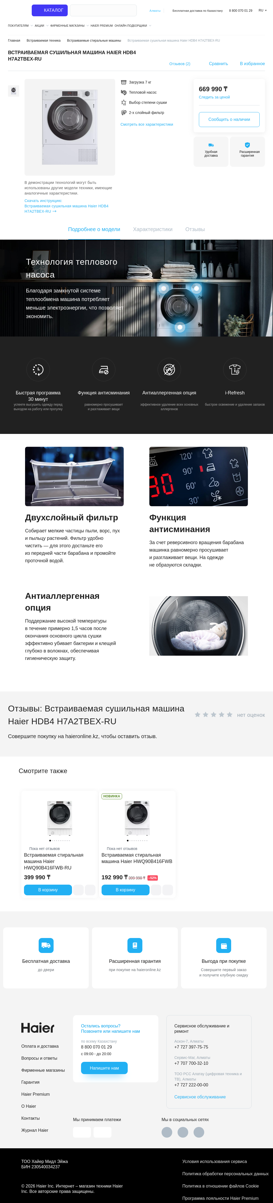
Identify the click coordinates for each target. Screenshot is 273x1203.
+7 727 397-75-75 (191, 1047)
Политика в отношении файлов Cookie (217, 1186)
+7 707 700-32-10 (191, 1063)
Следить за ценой (214, 97)
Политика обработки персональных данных (217, 1174)
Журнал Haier (34, 1130)
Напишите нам (104, 1068)
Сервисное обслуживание (200, 1097)
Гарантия (30, 1082)
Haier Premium (102, 25)
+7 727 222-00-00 (191, 1085)
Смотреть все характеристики (147, 124)
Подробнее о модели (94, 229)
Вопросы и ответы (39, 1058)
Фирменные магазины (43, 1070)
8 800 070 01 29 (240, 11)
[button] (13, 82)
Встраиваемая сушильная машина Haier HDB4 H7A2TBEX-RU (67, 205)
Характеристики (152, 229)
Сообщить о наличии (229, 119)
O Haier (28, 1106)
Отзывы (195, 229)
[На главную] (16, 11)
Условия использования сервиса (214, 1161)
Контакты (30, 1118)
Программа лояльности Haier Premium (217, 1198)
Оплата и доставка (40, 1046)
